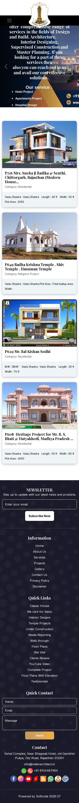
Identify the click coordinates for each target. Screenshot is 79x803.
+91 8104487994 (46, 770)
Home (39, 546)
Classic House (39, 606)
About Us (39, 551)
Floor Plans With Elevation (39, 675)
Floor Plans (40, 646)
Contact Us (39, 575)
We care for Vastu (39, 611)
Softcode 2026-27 (48, 796)
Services (39, 557)
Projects (39, 563)
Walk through (39, 641)
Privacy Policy (39, 580)
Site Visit (39, 652)
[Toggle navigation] (9, 20)
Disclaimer (40, 586)
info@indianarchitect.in (39, 764)
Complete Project (39, 670)
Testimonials (39, 681)
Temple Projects (39, 623)
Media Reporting (39, 635)
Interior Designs (39, 617)
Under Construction (39, 629)
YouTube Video (39, 664)
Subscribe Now (39, 516)
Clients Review (39, 658)
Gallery (39, 569)
